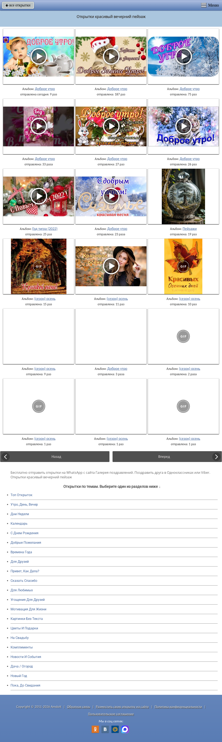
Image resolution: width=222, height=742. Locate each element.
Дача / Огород (22, 666)
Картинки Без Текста (27, 619)
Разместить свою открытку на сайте (122, 707)
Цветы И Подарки (24, 628)
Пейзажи (190, 229)
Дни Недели (20, 514)
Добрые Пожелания (26, 543)
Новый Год (19, 676)
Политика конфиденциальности (178, 707)
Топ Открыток (21, 495)
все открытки (18, 5)
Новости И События (26, 657)
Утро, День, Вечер (24, 504)
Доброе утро (45, 89)
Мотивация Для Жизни (28, 609)
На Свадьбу (20, 638)
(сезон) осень (44, 299)
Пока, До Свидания (25, 685)
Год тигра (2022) (44, 229)
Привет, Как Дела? (25, 571)
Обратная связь (78, 707)
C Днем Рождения (24, 533)
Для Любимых (22, 590)
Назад (56, 456)
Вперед (164, 456)
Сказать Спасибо (24, 581)
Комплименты (22, 647)
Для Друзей (20, 562)
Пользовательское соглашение (111, 714)
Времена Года (21, 552)
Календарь (19, 524)
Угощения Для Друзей (28, 600)
